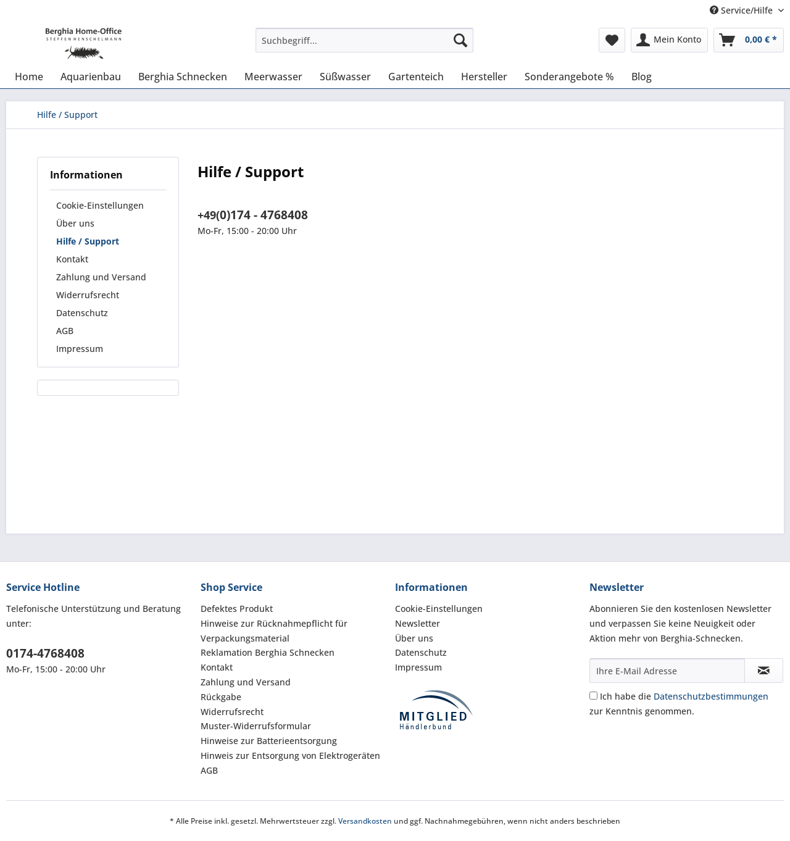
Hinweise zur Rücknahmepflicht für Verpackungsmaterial (274, 630)
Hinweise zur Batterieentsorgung (269, 741)
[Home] (29, 76)
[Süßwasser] (345, 76)
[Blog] (641, 76)
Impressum (79, 348)
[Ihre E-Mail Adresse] (667, 670)
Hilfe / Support (87, 241)
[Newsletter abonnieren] (763, 670)
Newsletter (417, 623)
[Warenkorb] (748, 40)
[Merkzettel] (612, 40)
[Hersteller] (484, 76)
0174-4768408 (45, 653)
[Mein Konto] (669, 40)
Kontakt (72, 259)
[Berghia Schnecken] (183, 76)
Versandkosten (365, 821)
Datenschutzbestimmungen (711, 696)
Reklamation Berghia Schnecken (268, 652)
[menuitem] (364, 46)
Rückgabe (221, 697)
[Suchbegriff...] (364, 40)
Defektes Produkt (237, 608)
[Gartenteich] (416, 76)
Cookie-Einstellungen (100, 205)
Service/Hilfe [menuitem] (742, 10)
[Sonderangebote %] (569, 76)
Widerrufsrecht (87, 295)
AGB (64, 331)
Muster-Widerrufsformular (256, 726)
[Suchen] (460, 40)
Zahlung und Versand (101, 277)
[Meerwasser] (273, 76)
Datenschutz (82, 313)
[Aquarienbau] (91, 76)
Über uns (75, 223)
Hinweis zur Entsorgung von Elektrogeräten (290, 755)
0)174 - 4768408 (264, 215)
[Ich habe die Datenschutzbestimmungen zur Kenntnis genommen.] (593, 696)
